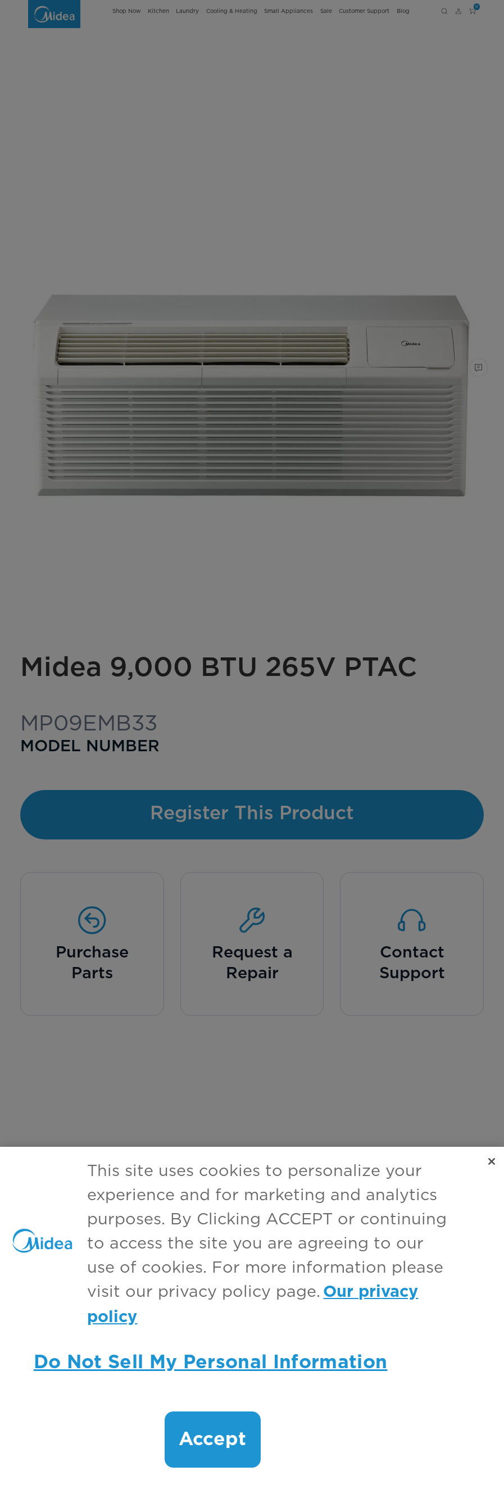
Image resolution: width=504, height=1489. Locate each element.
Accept (213, 1439)
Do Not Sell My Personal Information (211, 1362)
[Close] (491, 1161)
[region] (252, 1318)
